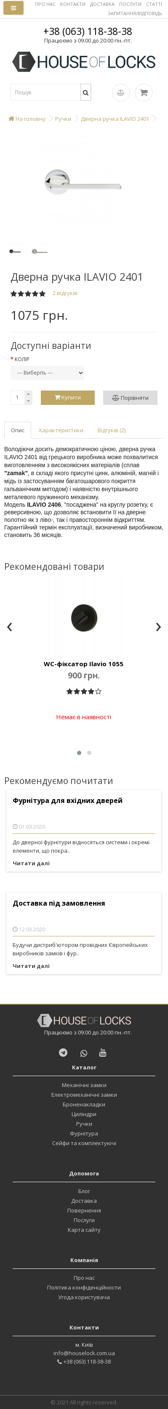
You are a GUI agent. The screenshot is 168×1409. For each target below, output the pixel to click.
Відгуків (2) (111, 430)
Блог (84, 1191)
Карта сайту (84, 1230)
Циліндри (84, 1114)
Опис (17, 430)
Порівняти (130, 397)
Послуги (84, 1220)
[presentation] (9, 627)
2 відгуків (65, 293)
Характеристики (61, 430)
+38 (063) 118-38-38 (87, 31)
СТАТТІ (154, 4)
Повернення (84, 1210)
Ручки (84, 1123)
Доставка (84, 1200)
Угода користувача (84, 1297)
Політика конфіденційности (84, 1287)
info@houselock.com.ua (84, 1353)
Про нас (84, 1277)
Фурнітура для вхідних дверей (68, 800)
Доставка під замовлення (59, 903)
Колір (22, 359)
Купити (68, 397)
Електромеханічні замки (84, 1094)
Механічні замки (84, 1085)
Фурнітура (84, 1133)
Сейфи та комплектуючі (84, 1143)
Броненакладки (84, 1104)
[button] (79, 753)
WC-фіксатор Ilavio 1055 (83, 663)
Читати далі (31, 863)
